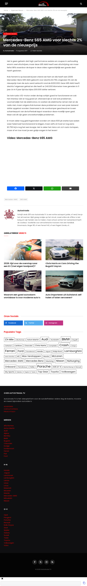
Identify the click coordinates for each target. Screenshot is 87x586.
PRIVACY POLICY (9, 412)
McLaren (7, 490)
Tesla (6, 538)
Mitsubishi (8, 498)
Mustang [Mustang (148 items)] (49, 361)
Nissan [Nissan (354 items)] (60, 361)
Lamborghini (9, 478)
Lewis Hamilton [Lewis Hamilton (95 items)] (9, 356)
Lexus (6, 483)
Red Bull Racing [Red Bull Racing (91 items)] (68, 367)
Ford (5, 456)
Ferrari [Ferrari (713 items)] (10, 351)
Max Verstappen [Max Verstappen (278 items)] (31, 356)
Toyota (7, 540)
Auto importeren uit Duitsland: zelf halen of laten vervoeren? (63, 296)
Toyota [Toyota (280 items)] (55, 371)
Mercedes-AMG (11, 199)
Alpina (6, 433)
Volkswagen (9, 543)
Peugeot (7, 517)
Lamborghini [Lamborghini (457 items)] (73, 351)
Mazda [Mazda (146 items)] (46, 356)
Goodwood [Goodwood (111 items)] (30, 351)
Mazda (7, 493)
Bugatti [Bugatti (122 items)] (75, 340)
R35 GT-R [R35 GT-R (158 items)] (57, 367)
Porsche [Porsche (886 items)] (44, 366)
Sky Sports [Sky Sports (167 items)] (9, 372)
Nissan (6, 501)
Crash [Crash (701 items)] (64, 345)
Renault (7, 522)
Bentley (7, 436)
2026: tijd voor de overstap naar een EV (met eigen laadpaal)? (20, 264)
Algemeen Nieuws (10, 34)
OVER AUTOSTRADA (11, 409)
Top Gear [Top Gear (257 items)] (43, 371)
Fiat (5, 453)
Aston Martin (9, 428)
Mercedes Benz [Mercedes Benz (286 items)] (35, 360)
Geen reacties (36, 51)
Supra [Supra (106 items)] (27, 372)
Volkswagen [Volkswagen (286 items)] (68, 371)
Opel (6, 515)
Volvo (6, 545)
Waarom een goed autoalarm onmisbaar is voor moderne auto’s (22, 296)
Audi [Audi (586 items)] (44, 339)
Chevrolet (8, 443)
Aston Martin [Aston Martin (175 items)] (33, 339)
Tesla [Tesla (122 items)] (33, 372)
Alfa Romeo (9, 425)
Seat (6, 527)
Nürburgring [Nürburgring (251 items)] (73, 360)
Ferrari (6, 451)
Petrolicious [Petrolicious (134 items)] (22, 367)
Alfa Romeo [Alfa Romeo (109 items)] (20, 340)
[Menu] (6, 3)
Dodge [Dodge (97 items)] (73, 346)
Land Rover (8, 475)
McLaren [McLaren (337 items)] (57, 356)
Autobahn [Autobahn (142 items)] (55, 340)
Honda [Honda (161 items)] (40, 351)
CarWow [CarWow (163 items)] (18, 345)
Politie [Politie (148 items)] (32, 367)
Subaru (7, 532)
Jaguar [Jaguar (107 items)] (48, 351)
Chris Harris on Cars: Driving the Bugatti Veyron (62, 264)
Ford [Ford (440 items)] (21, 351)
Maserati (7, 488)
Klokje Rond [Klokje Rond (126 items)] (57, 351)
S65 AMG (23, 199)
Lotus (6, 485)
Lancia (6, 480)
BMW (6, 438)
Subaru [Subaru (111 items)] (19, 372)
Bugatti (7, 441)
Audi (5, 430)
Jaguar (7, 473)
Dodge (7, 446)
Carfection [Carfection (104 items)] (8, 346)
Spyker (6, 530)
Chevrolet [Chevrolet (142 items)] (28, 346)
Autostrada (9, 51)
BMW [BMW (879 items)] (66, 339)
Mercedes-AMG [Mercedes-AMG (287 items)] (14, 360)
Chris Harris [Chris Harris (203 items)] (40, 345)
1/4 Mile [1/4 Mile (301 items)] (9, 339)
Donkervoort (9, 448)
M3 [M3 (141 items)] (18, 356)
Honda (6, 470)
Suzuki (6, 535)
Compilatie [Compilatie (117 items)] (53, 346)
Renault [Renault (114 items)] (78, 367)
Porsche (7, 520)
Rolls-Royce (9, 525)
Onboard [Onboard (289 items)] (10, 366)
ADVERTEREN (8, 406)
